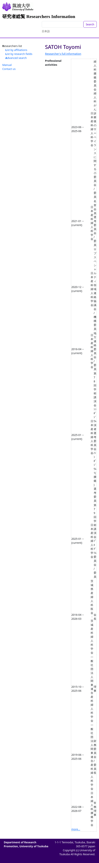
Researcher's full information (63, 54)
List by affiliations (16, 50)
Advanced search (16, 58)
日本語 (46, 31)
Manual (7, 65)
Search (90, 24)
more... (75, 829)
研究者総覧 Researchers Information (38, 16)
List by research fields (18, 54)
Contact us (9, 69)
